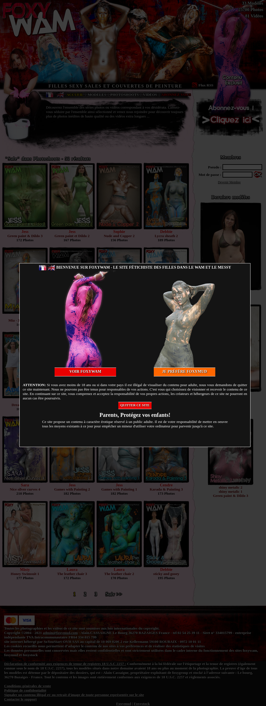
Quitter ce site (134, 405)
